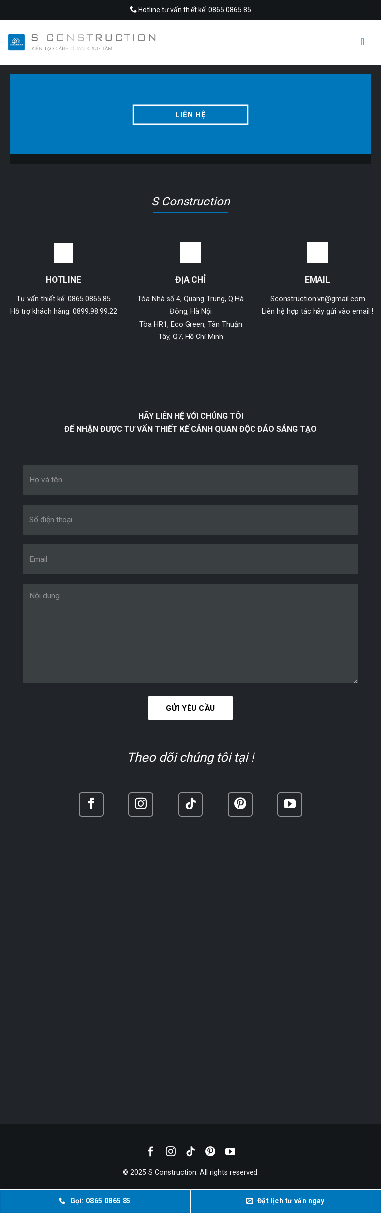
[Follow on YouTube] (289, 804)
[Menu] (365, 41)
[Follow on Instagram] (140, 804)
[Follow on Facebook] (91, 804)
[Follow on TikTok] (190, 804)
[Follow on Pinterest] (240, 804)
